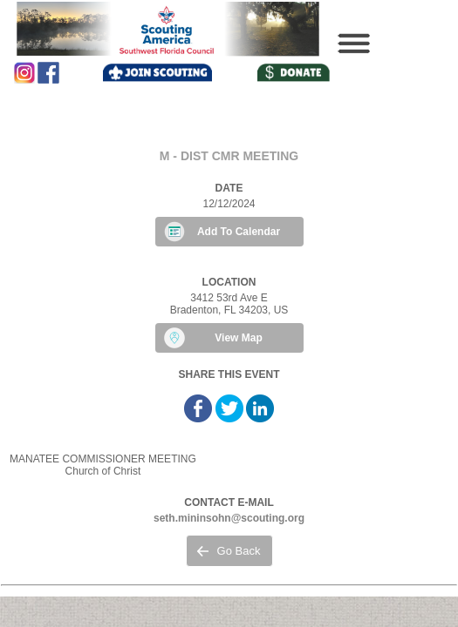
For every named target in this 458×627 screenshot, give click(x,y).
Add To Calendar (238, 232)
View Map (238, 338)
